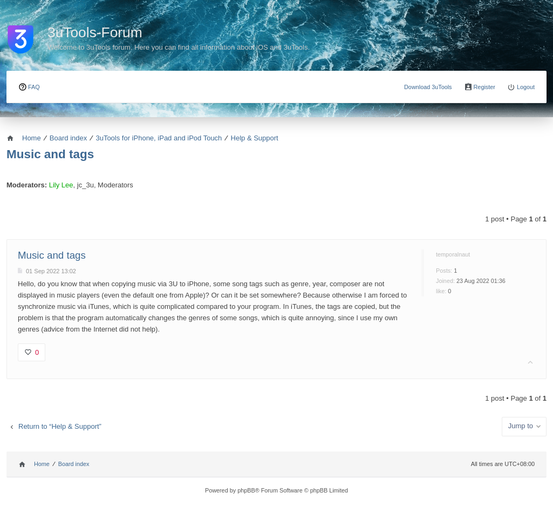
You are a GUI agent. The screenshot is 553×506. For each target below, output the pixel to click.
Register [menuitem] (484, 87)
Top (530, 362)
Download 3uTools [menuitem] (428, 87)
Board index (74, 464)
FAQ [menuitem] (34, 87)
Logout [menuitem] (526, 87)
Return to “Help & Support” (59, 426)
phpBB (246, 490)
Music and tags (50, 154)
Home (42, 464)
